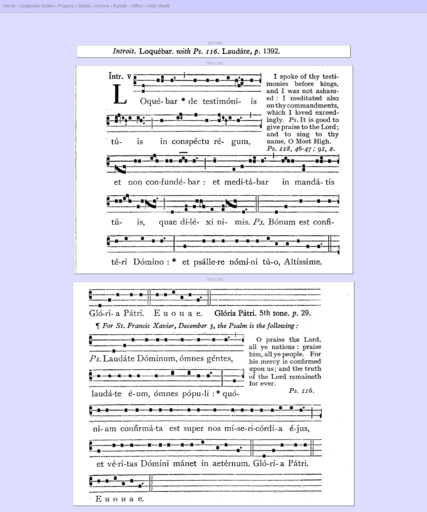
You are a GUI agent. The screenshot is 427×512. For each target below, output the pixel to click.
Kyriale (120, 5)
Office (138, 5)
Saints (84, 5)
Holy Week (159, 5)
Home (9, 5)
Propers (66, 5)
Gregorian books (37, 5)
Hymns (102, 5)
